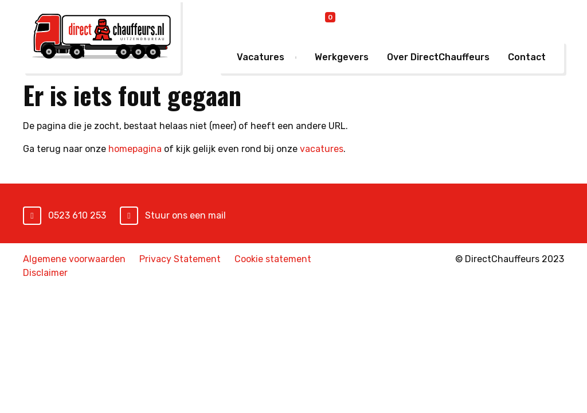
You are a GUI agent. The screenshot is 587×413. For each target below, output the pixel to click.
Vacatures (260, 57)
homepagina (135, 148)
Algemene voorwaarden (74, 259)
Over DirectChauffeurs (438, 57)
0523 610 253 (77, 215)
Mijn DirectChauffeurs (507, 19)
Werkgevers (342, 57)
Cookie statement (272, 259)
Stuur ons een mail (185, 215)
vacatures (321, 148)
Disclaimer (45, 272)
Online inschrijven (396, 20)
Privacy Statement (180, 259)
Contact (527, 57)
